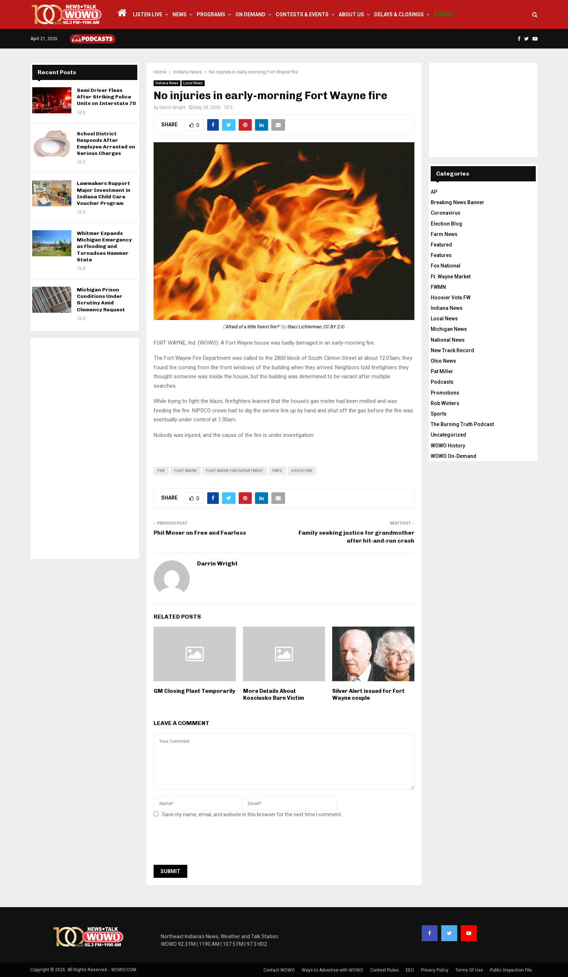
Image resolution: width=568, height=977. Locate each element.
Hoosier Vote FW (451, 297)
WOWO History (448, 446)
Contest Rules (384, 970)
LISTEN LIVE (147, 14)
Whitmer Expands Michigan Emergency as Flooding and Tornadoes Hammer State (104, 246)
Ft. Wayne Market (451, 276)
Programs (211, 14)
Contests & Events (302, 14)
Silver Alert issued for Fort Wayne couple (368, 695)
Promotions (445, 393)
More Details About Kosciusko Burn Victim (273, 695)
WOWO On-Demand (453, 456)
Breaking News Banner (457, 202)
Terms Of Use (469, 970)
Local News (193, 83)
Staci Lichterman (304, 326)
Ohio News (443, 361)
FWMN (438, 287)
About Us (351, 14)
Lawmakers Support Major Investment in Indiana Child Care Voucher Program (103, 193)
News (179, 14)
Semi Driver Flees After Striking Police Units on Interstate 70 (106, 96)
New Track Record (452, 350)
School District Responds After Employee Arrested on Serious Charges (106, 144)
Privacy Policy (434, 970)
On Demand (250, 14)
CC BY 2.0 (333, 326)
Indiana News (167, 83)
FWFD (277, 471)
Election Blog (446, 224)
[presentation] (209, 843)
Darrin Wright (172, 107)
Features (441, 255)
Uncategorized (448, 435)
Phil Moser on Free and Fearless (200, 532)
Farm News (444, 234)
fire (161, 471)
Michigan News (449, 329)
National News (448, 340)
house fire (302, 471)
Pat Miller (442, 371)
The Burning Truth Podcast (462, 424)
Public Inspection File (511, 970)
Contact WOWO (279, 970)
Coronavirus (445, 213)
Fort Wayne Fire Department (234, 471)
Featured (441, 245)
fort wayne (185, 471)
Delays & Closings (399, 14)
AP (434, 192)
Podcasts (442, 382)
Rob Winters (445, 403)
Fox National (445, 266)
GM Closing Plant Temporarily (194, 691)
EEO (410, 970)
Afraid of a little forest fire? (252, 326)
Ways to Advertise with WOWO (332, 970)
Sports (439, 414)
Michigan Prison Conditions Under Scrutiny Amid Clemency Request (101, 300)
